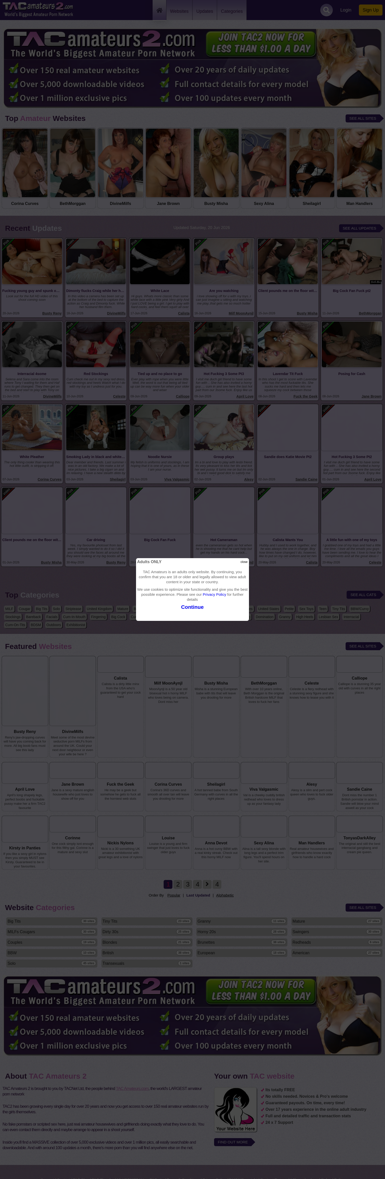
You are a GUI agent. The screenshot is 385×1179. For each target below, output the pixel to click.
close (244, 562)
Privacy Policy (214, 594)
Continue (192, 607)
